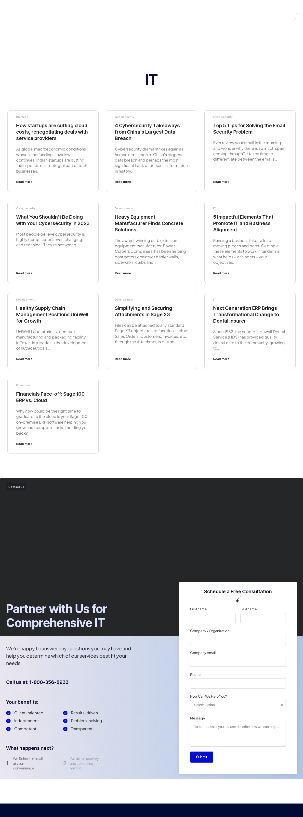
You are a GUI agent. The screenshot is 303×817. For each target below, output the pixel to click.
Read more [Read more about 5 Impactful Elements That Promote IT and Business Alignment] (221, 273)
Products (117, 13)
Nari (140, 13)
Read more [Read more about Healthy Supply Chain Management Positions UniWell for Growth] (24, 359)
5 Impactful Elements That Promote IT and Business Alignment (243, 223)
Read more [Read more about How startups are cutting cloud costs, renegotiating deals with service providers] (24, 182)
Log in (285, 13)
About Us (184, 13)
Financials (23, 385)
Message (197, 718)
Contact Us (214, 13)
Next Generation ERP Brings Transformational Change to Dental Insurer (246, 314)
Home (92, 13)
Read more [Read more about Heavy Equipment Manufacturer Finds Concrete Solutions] (123, 273)
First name (198, 609)
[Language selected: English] (264, 13)
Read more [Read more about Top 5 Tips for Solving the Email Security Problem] (221, 182)
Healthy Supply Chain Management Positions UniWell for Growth (52, 314)
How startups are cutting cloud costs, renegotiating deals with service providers (52, 132)
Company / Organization (209, 630)
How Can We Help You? (208, 696)
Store (160, 13)
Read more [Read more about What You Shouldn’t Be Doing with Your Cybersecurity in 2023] (24, 273)
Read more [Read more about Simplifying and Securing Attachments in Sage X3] (123, 359)
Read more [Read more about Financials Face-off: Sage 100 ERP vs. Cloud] (24, 444)
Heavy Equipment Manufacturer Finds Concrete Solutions (149, 223)
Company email (203, 652)
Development (124, 208)
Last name (248, 609)
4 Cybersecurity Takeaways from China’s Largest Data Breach (147, 132)
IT (214, 208)
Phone (195, 674)
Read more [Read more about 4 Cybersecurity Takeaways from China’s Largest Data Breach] (123, 182)
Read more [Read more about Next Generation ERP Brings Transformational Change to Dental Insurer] (221, 359)
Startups (22, 116)
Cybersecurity (124, 116)
